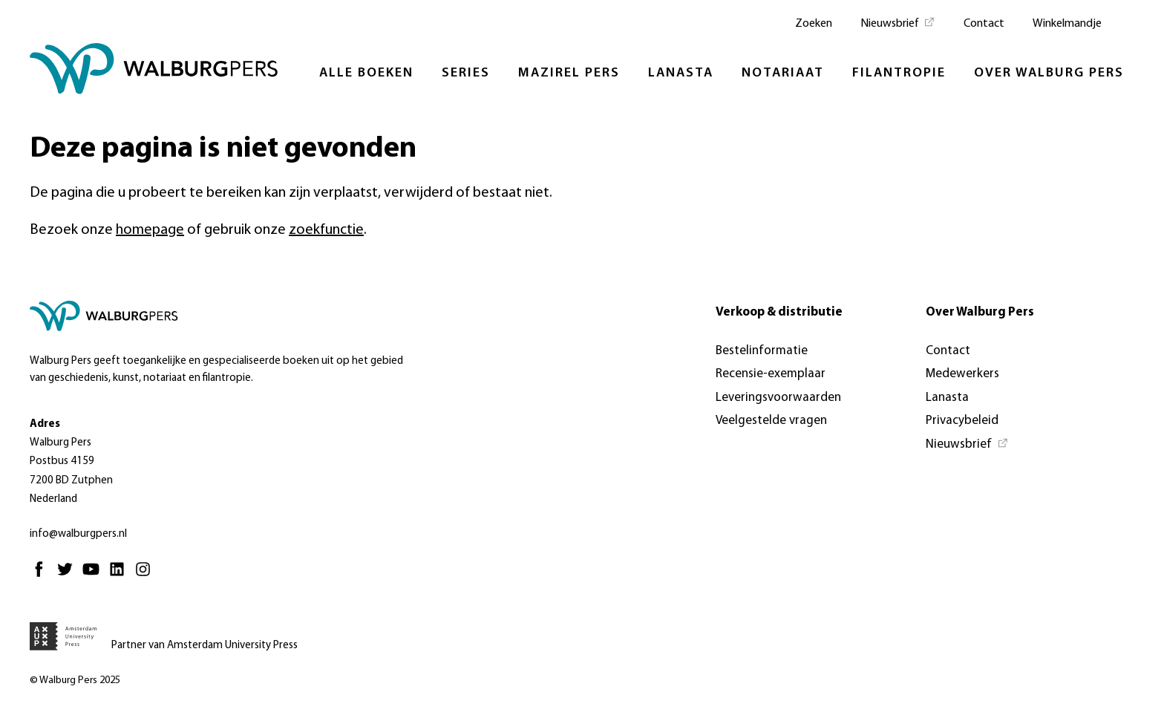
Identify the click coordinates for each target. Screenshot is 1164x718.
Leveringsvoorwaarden (778, 397)
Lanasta (680, 73)
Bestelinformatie (762, 351)
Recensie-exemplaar (770, 374)
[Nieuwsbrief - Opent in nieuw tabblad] (898, 22)
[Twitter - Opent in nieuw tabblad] (69, 575)
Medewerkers (962, 374)
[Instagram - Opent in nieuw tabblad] (147, 575)
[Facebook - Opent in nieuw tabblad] (43, 575)
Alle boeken (366, 73)
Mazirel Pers (569, 73)
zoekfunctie (326, 230)
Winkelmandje (1067, 24)
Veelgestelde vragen (771, 420)
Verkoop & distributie (779, 312)
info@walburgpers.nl (78, 534)
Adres (45, 424)
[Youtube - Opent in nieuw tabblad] (95, 575)
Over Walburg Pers (1049, 73)
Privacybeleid (962, 420)
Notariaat (783, 73)
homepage (150, 230)
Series (466, 73)
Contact (984, 24)
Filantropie (899, 73)
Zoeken (813, 24)
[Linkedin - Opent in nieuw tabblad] (121, 575)
